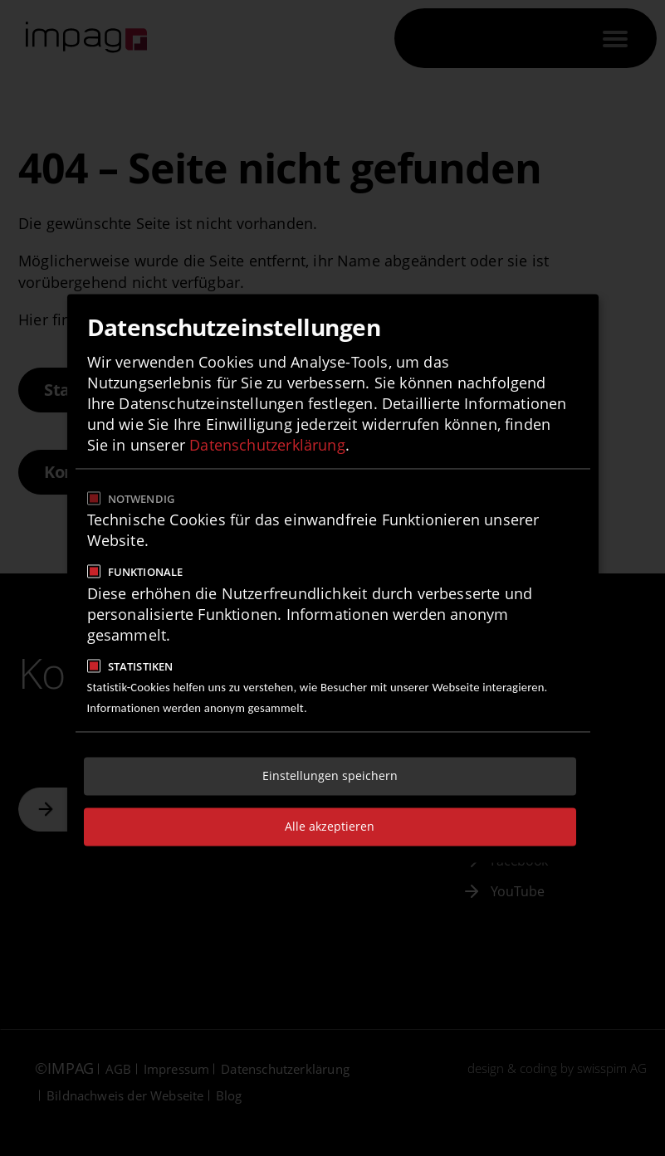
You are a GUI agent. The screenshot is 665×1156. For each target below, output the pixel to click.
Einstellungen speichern (330, 775)
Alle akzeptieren (329, 826)
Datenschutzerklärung (267, 446)
